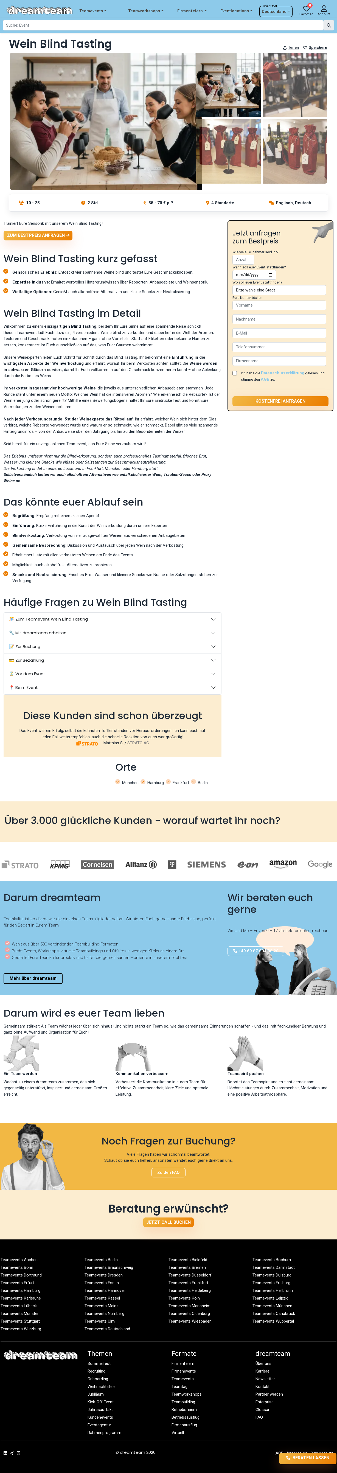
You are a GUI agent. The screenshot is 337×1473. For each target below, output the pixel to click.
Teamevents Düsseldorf (190, 1275)
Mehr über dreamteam (33, 978)
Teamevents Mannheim (189, 1305)
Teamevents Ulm (100, 1321)
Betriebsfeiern (184, 1409)
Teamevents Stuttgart (20, 1321)
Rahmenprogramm (104, 1432)
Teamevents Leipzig (270, 1298)
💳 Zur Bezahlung (26, 660)
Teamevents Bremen (187, 1267)
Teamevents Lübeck (19, 1305)
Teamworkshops (146, 11)
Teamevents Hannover (105, 1290)
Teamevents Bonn (17, 1267)
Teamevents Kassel (102, 1298)
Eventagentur (99, 1425)
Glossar (262, 1409)
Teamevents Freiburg (271, 1282)
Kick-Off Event (101, 1401)
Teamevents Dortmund (21, 1275)
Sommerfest (99, 1363)
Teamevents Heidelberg (189, 1290)
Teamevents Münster (20, 1313)
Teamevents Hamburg (20, 1290)
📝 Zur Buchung (24, 646)
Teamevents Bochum (271, 1259)
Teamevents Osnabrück (273, 1313)
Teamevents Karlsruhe (21, 1298)
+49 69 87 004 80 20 (256, 951)
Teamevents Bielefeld (187, 1259)
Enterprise (264, 1401)
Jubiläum (96, 1394)
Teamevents (92, 11)
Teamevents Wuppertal (273, 1321)
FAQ (259, 1417)
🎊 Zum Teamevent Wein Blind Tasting (48, 619)
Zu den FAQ (168, 1172)
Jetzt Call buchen (168, 1222)
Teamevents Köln (184, 1298)
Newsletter (265, 1378)
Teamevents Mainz (102, 1305)
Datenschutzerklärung (282, 373)
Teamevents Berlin (101, 1259)
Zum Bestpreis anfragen (38, 235)
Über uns (263, 1363)
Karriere (262, 1371)
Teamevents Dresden (104, 1275)
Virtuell (178, 1432)
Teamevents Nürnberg (104, 1313)
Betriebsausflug (186, 1417)
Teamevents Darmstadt (273, 1267)
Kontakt (262, 1386)
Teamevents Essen (102, 1282)
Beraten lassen (299, 1458)
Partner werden (269, 1394)
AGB (265, 379)
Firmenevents (184, 1371)
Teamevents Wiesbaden (190, 1321)
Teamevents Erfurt (17, 1282)
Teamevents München (272, 1305)
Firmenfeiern (191, 11)
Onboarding (98, 1378)
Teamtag (179, 1386)
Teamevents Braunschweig (109, 1267)
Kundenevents (100, 1417)
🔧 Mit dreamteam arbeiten (37, 633)
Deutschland (276, 12)
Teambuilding (183, 1401)
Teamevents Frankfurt (188, 1282)
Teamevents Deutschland (107, 1328)
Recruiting (96, 1371)
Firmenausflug (184, 1425)
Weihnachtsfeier (102, 1386)
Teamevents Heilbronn (272, 1290)
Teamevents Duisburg (271, 1275)
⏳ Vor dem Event (27, 674)
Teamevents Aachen (19, 1259)
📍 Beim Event (23, 687)
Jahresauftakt (100, 1409)
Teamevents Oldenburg (189, 1313)
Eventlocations (236, 11)
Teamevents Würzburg (21, 1328)
